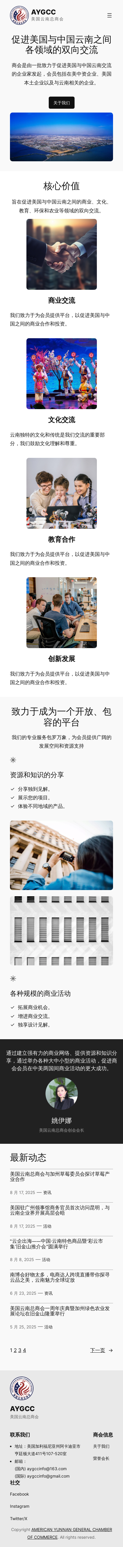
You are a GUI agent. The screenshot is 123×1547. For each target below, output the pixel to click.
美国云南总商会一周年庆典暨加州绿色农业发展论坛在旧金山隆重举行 (60, 1311)
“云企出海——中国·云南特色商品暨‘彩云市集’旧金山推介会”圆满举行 (56, 1244)
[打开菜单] (109, 15)
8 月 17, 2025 (22, 1192)
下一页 (101, 1350)
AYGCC (43, 12)
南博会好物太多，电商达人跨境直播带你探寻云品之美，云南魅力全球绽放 (60, 1277)
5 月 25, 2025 (23, 1326)
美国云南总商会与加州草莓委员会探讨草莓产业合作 (60, 1177)
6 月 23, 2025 (23, 1293)
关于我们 (61, 102)
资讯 (47, 1192)
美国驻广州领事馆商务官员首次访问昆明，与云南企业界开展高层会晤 (60, 1210)
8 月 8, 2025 (22, 1259)
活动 (47, 1226)
